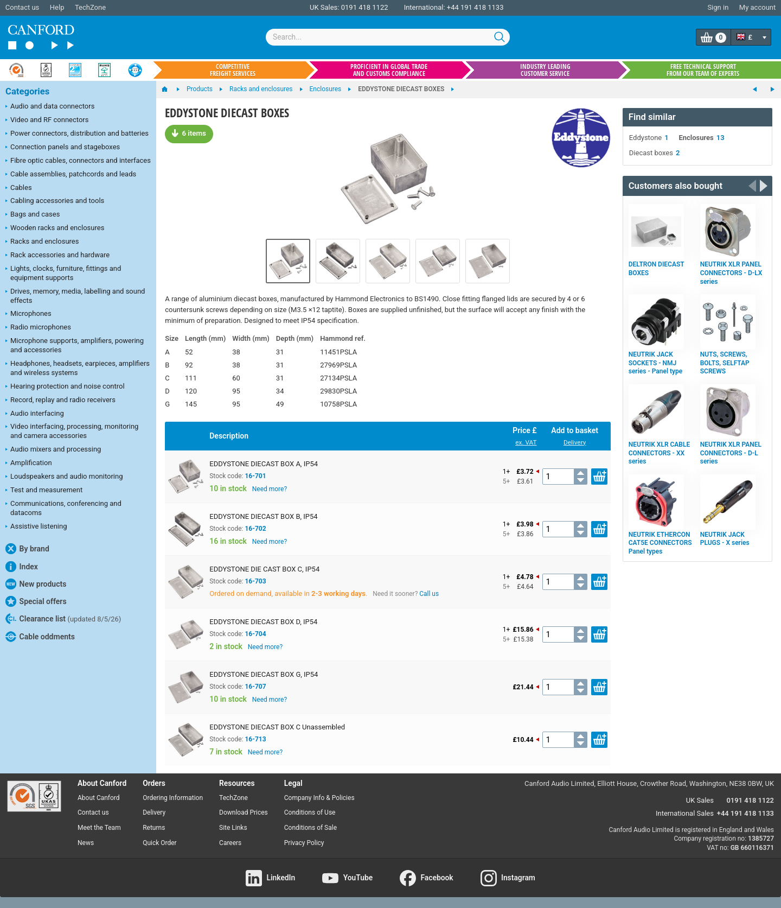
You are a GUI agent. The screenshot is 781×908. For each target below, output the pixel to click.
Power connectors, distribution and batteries (77, 134)
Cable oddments (40, 636)
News (86, 843)
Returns (154, 827)
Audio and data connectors (49, 107)
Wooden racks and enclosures (54, 228)
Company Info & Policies (319, 798)
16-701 (255, 476)
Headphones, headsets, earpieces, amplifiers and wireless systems (77, 368)
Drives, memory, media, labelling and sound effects (75, 295)
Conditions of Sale (310, 827)
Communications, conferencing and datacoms (63, 508)
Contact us (22, 7)
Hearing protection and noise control (65, 387)
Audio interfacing (34, 414)
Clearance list (63, 618)
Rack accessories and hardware (57, 256)
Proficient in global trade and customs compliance (388, 70)
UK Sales (700, 800)
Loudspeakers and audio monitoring (64, 477)
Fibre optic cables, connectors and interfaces (78, 161)
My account (757, 7)
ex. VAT (525, 442)
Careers (230, 843)
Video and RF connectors (46, 120)
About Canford (99, 798)
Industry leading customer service (545, 70)
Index (21, 566)
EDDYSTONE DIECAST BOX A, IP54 (263, 464)
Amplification (28, 463)
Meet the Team (99, 827)
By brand (27, 548)
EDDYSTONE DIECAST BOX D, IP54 (263, 622)
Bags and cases (32, 215)
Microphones (28, 314)
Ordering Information (173, 798)
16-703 (255, 581)
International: (424, 7)
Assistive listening (36, 527)
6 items (188, 133)
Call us (429, 594)
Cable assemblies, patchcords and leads (70, 175)
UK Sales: (325, 7)
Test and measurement (43, 491)
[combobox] (388, 37)
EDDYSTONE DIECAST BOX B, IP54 (263, 516)
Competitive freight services (232, 70)
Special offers (36, 601)
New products (35, 584)
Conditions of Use (310, 812)
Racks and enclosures (42, 242)
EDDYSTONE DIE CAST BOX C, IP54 (264, 569)
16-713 (255, 739)
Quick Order (159, 843)
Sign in (717, 7)
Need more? (269, 489)
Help (57, 7)
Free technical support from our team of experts (703, 70)
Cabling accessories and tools (54, 201)
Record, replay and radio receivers (60, 400)
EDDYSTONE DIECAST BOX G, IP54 (263, 674)
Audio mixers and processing (53, 450)
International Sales (685, 813)
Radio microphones (38, 328)
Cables (18, 188)
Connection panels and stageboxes (62, 148)
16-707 (255, 686)
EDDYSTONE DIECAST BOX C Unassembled (277, 727)
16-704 (255, 634)
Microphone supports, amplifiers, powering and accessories (74, 345)
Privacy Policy (304, 843)
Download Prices (243, 812)
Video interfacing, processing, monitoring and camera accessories (71, 431)
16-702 (255, 528)
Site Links (233, 827)
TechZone (90, 7)
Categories (27, 91)
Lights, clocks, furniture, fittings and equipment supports (63, 273)
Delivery (575, 442)
